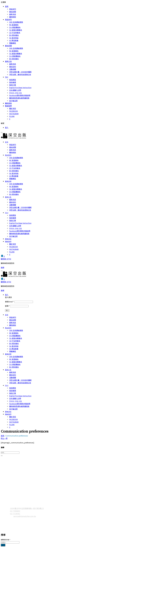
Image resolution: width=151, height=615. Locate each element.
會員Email (9, 301)
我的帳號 (12, 82)
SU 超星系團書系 (15, 30)
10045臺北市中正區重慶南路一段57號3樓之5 (27, 508)
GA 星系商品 (13, 38)
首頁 (6, 6)
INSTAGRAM (14, 113)
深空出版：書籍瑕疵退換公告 (20, 74)
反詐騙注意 (13, 100)
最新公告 (8, 61)
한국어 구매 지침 (15, 92)
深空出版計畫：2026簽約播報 (20, 72)
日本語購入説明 (15, 90)
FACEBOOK (13, 111)
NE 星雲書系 (14, 24)
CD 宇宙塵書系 (14, 32)
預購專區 (12, 43)
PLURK (11, 116)
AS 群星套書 (13, 40)
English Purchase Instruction (20, 87)
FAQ (6, 77)
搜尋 (3, 545)
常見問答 (12, 79)
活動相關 (12, 69)
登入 (6, 127)
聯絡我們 (8, 106)
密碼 (7, 306)
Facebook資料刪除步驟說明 (19, 95)
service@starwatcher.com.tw (24, 516)
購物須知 (8, 103)
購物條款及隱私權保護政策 (19, 98)
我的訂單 (12, 85)
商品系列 (12, 9)
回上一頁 (4, 438)
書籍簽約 (12, 66)
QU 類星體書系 (15, 27)
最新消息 (12, 14)
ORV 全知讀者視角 (16, 22)
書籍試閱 (12, 11)
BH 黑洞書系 (14, 35)
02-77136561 (15, 513)
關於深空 (12, 108)
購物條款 (12, 17)
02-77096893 (15, 511)
